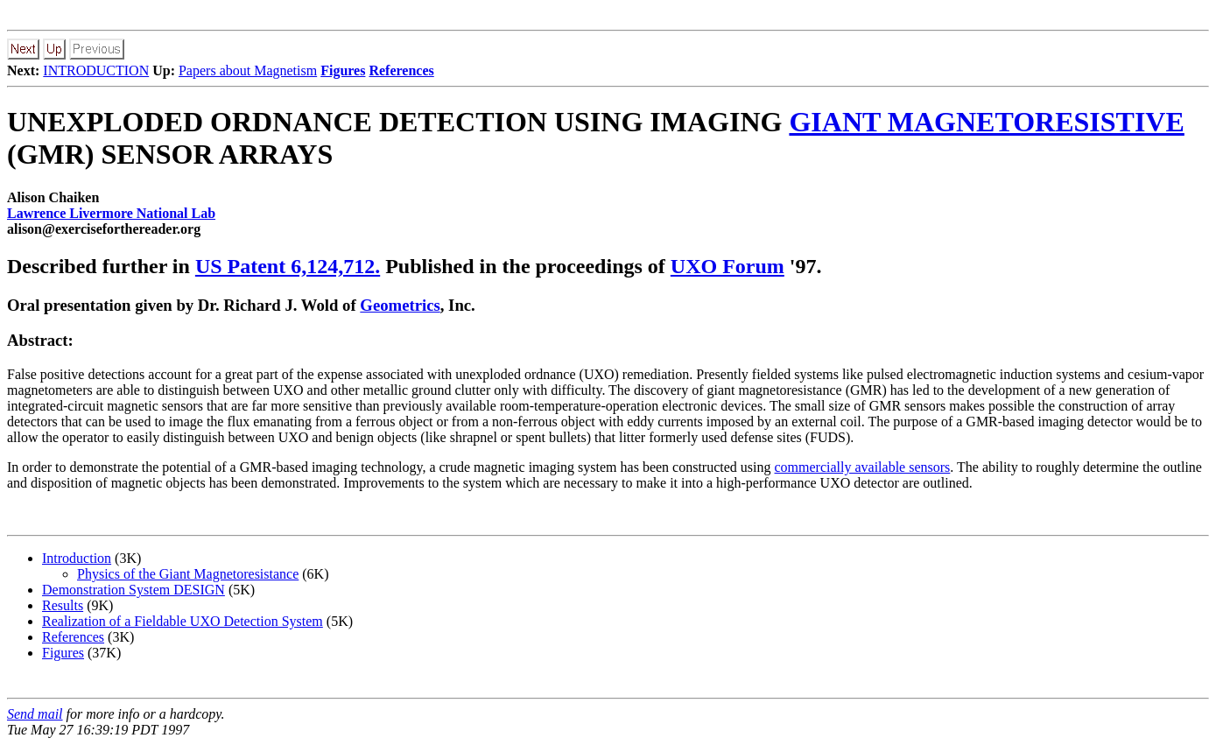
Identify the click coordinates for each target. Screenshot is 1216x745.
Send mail (35, 713)
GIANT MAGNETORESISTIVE (986, 121)
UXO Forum (727, 266)
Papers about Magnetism (248, 70)
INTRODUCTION (96, 70)
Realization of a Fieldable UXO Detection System (182, 621)
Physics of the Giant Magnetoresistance (188, 573)
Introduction (76, 558)
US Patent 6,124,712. (287, 266)
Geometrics (399, 305)
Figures (63, 652)
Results (62, 605)
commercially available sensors (863, 467)
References (73, 636)
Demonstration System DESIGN (133, 589)
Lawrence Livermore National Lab (111, 213)
